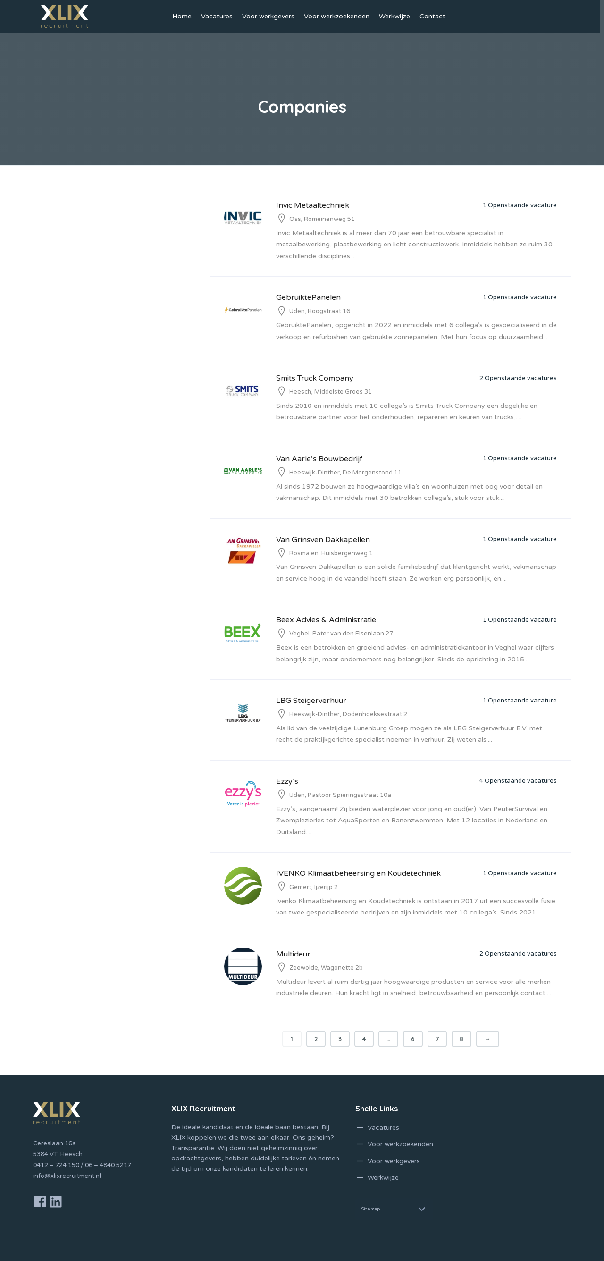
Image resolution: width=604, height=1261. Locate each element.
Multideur (293, 954)
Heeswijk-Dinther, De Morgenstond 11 (345, 472)
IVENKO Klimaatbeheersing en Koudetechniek (358, 873)
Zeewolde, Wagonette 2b (326, 968)
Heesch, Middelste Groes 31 (330, 392)
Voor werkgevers (268, 16)
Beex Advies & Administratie (326, 620)
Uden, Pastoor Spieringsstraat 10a (340, 795)
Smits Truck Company (314, 378)
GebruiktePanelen (308, 297)
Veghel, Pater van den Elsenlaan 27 (341, 633)
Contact (432, 16)
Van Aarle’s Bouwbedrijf (319, 459)
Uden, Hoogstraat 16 (319, 311)
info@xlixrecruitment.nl (67, 1176)
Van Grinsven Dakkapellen (323, 539)
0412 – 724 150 (56, 1165)
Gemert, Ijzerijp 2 (313, 887)
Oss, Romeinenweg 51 (322, 219)
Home (182, 16)
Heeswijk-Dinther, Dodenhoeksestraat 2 (348, 714)
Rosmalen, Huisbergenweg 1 (331, 553)
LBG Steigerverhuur (311, 700)
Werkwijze (394, 16)
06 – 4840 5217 (108, 1165)
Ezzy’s (287, 781)
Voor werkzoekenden (336, 16)
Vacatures (217, 16)
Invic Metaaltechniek (312, 205)
